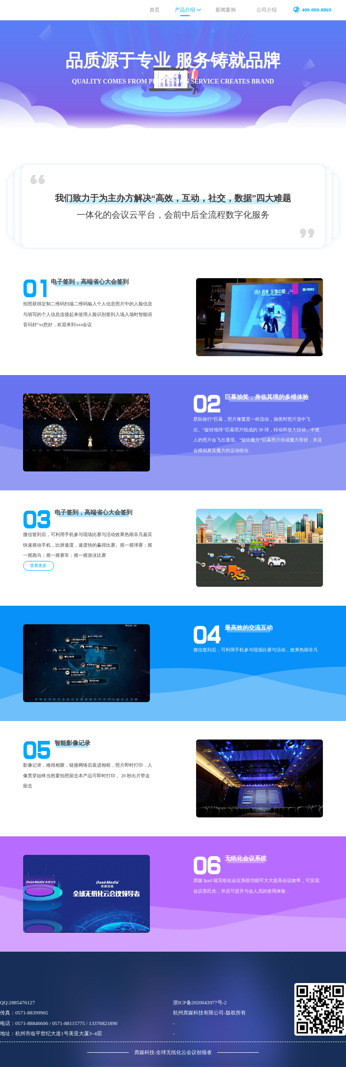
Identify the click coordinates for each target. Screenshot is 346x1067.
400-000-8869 (316, 9)
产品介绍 (185, 9)
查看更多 (38, 565)
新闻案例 (225, 9)
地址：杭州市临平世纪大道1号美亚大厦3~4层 (51, 1033)
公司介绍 (267, 9)
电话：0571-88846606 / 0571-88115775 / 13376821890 (58, 1023)
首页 (154, 9)
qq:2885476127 (17, 1002)
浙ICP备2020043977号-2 (200, 1002)
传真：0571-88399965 (24, 1012)
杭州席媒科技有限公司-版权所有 (209, 1012)
